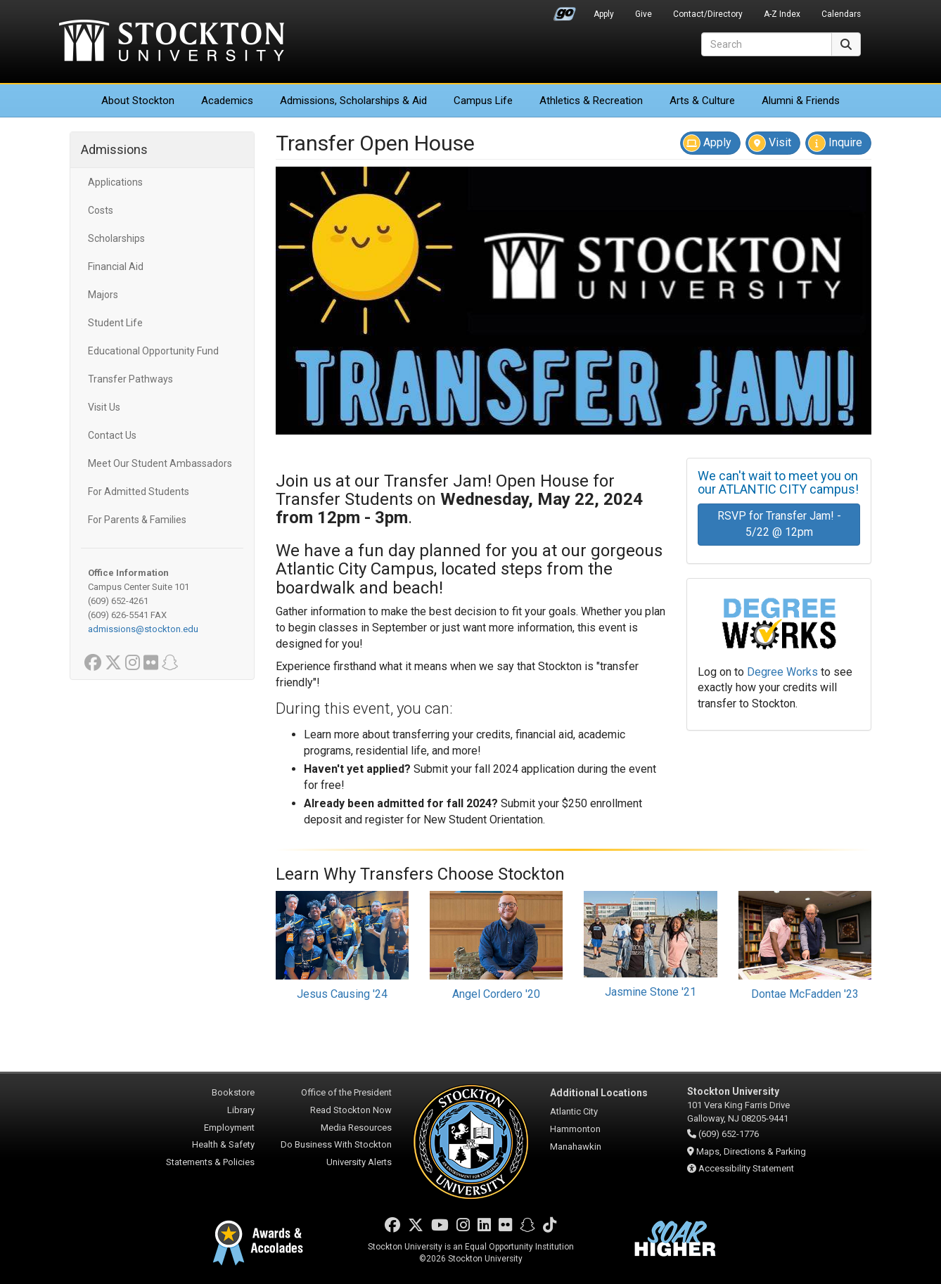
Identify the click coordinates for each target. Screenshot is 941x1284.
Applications (115, 182)
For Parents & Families (137, 519)
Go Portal (564, 10)
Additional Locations (599, 1092)
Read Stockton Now (351, 1110)
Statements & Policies (210, 1162)
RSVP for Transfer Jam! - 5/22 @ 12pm (779, 524)
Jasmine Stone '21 (650, 992)
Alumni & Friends (801, 100)
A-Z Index (782, 14)
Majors (103, 294)
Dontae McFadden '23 (805, 994)
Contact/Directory (708, 14)
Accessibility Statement (746, 1168)
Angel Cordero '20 (496, 994)
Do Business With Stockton (336, 1144)
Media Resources (356, 1127)
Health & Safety (223, 1144)
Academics (227, 100)
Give (643, 14)
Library (241, 1110)
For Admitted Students (138, 491)
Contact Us (112, 435)
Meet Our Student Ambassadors (160, 463)
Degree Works (782, 672)
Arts (702, 100)
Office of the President (346, 1092)
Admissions (353, 100)
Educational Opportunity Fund (153, 351)
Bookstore (233, 1092)
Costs (100, 210)
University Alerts (359, 1162)
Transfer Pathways (130, 379)
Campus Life (483, 100)
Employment (229, 1127)
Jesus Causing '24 (342, 994)
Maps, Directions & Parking (751, 1151)
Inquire (835, 143)
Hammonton (575, 1129)
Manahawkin (575, 1146)
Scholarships (116, 238)
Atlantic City (574, 1111)
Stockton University (171, 42)
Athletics (591, 100)
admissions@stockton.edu (143, 629)
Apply (604, 14)
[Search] (766, 44)
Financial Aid (115, 266)
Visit (769, 143)
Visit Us (104, 407)
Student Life (115, 322)
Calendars (841, 14)
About (137, 100)
